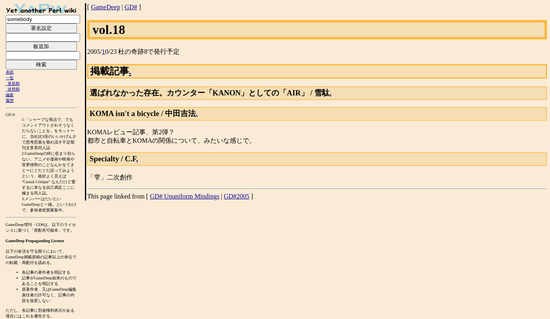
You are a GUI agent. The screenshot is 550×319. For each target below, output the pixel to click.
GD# (131, 7)
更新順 (14, 83)
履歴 (10, 100)
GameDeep (105, 7)
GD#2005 (236, 196)
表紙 (10, 72)
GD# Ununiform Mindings (185, 196)
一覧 (10, 78)
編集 (10, 95)
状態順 (14, 89)
